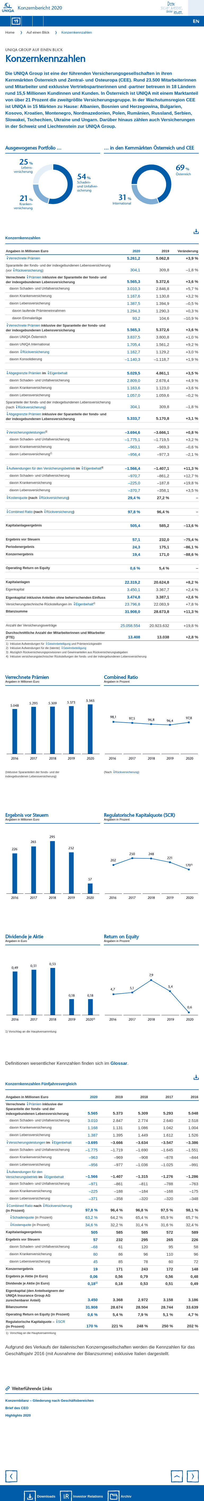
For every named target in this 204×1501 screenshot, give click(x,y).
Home (10, 32)
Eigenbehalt (58, 373)
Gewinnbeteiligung (58, 643)
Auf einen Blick (37, 32)
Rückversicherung (28, 270)
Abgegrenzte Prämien (24, 373)
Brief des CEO (16, 1408)
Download (185, 231)
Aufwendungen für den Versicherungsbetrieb (41, 468)
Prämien (35, 277)
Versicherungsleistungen (26, 432)
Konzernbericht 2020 (40, 8)
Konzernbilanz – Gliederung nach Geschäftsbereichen (49, 1401)
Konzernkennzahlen (76, 32)
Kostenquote (18, 498)
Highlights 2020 (18, 1415)
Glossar (118, 1063)
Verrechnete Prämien (24, 258)
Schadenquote (23, 1217)
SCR (61, 1322)
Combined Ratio (20, 512)
